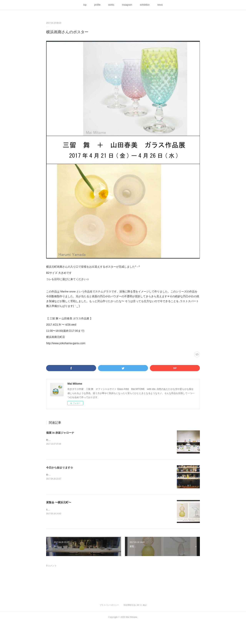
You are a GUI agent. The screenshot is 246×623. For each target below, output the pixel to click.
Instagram (127, 4)
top (85, 4)
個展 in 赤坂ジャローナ (60, 432)
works (111, 4)
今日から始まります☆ (59, 467)
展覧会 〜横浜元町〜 (58, 502)
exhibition (145, 4)
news (160, 4)
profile (97, 4)
